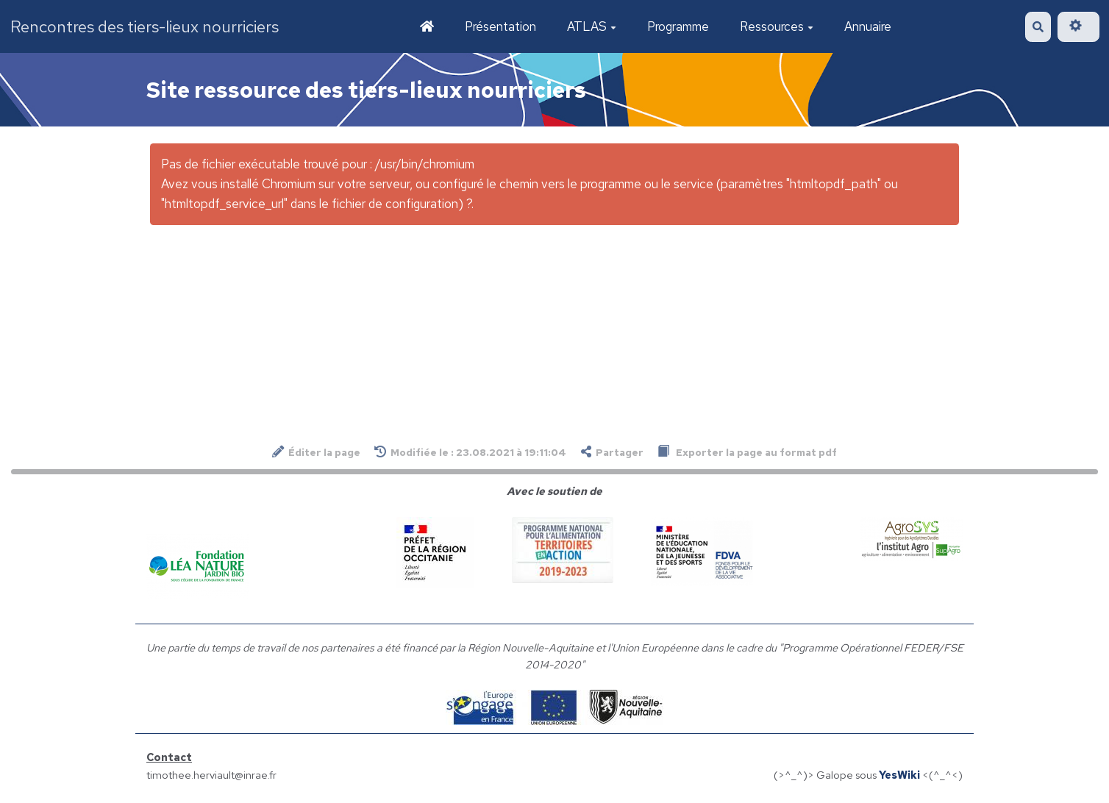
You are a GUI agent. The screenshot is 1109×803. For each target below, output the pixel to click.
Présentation (500, 26)
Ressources (776, 26)
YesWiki (899, 775)
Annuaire (867, 26)
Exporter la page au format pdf (747, 452)
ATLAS (591, 26)
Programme (678, 26)
